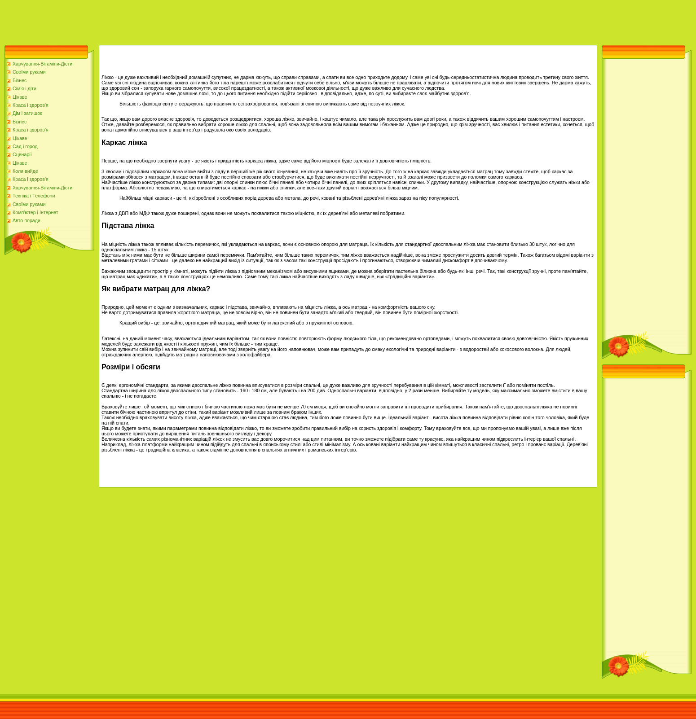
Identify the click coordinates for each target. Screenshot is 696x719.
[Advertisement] (163, 20)
